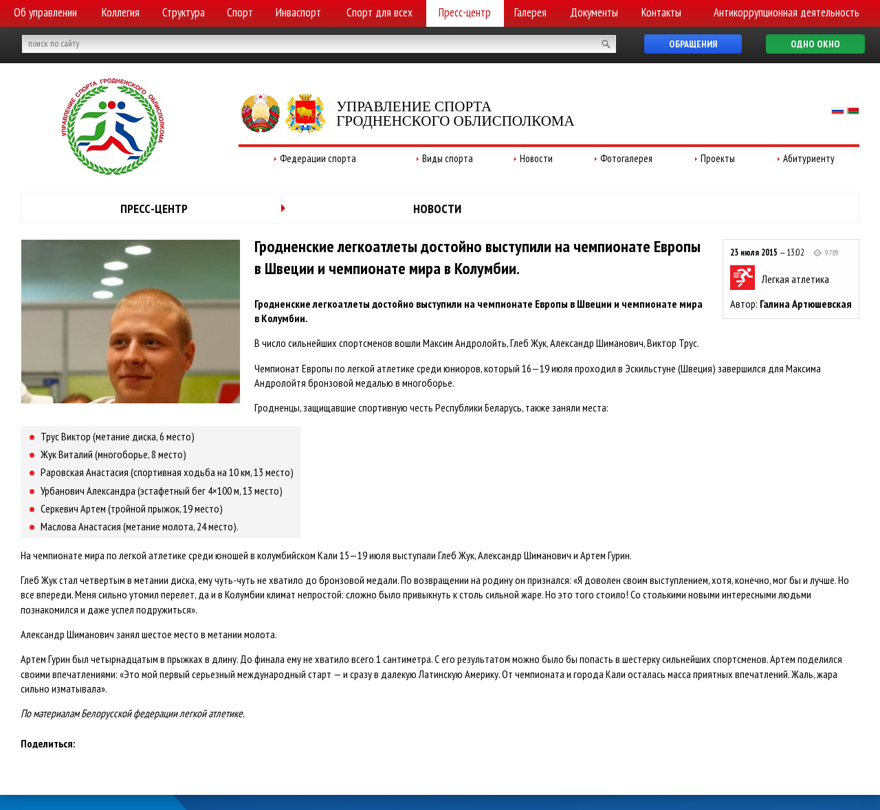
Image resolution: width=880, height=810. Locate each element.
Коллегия (121, 12)
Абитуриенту (809, 158)
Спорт (240, 12)
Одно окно (815, 44)
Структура (183, 12)
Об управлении (45, 12)
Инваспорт (298, 12)
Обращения (693, 44)
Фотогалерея (626, 158)
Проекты (718, 158)
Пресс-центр (465, 12)
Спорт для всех (379, 12)
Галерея (530, 12)
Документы (594, 12)
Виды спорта (447, 158)
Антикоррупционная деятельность (786, 12)
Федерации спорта (318, 158)
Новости (536, 158)
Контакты (661, 12)
